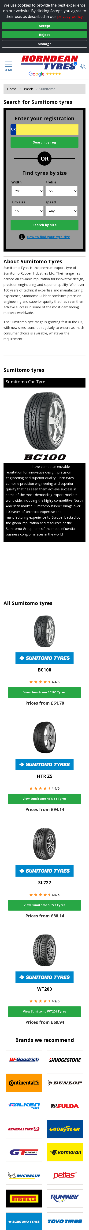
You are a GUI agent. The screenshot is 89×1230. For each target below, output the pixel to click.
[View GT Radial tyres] (24, 1152)
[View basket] (72, 66)
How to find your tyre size (48, 237)
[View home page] (52, 62)
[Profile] (61, 191)
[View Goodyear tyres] (65, 1129)
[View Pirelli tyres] (24, 1198)
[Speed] (61, 211)
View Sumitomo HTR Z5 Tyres (44, 799)
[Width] (27, 191)
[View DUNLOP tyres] (65, 1083)
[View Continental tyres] (24, 1083)
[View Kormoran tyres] (65, 1152)
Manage (45, 44)
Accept (45, 25)
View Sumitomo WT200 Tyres (44, 1011)
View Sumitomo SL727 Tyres (44, 905)
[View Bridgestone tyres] (65, 1060)
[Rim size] (27, 211)
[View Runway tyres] (65, 1198)
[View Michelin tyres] (24, 1175)
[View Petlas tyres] (65, 1175)
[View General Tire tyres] (24, 1129)
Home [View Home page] (12, 89)
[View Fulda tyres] (65, 1106)
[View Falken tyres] (24, 1106)
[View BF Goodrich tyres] (24, 1060)
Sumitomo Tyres (41, 261)
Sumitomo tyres (24, 369)
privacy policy (70, 16)
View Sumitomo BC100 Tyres (44, 692)
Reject (44, 34)
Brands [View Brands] (27, 89)
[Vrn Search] (44, 129)
